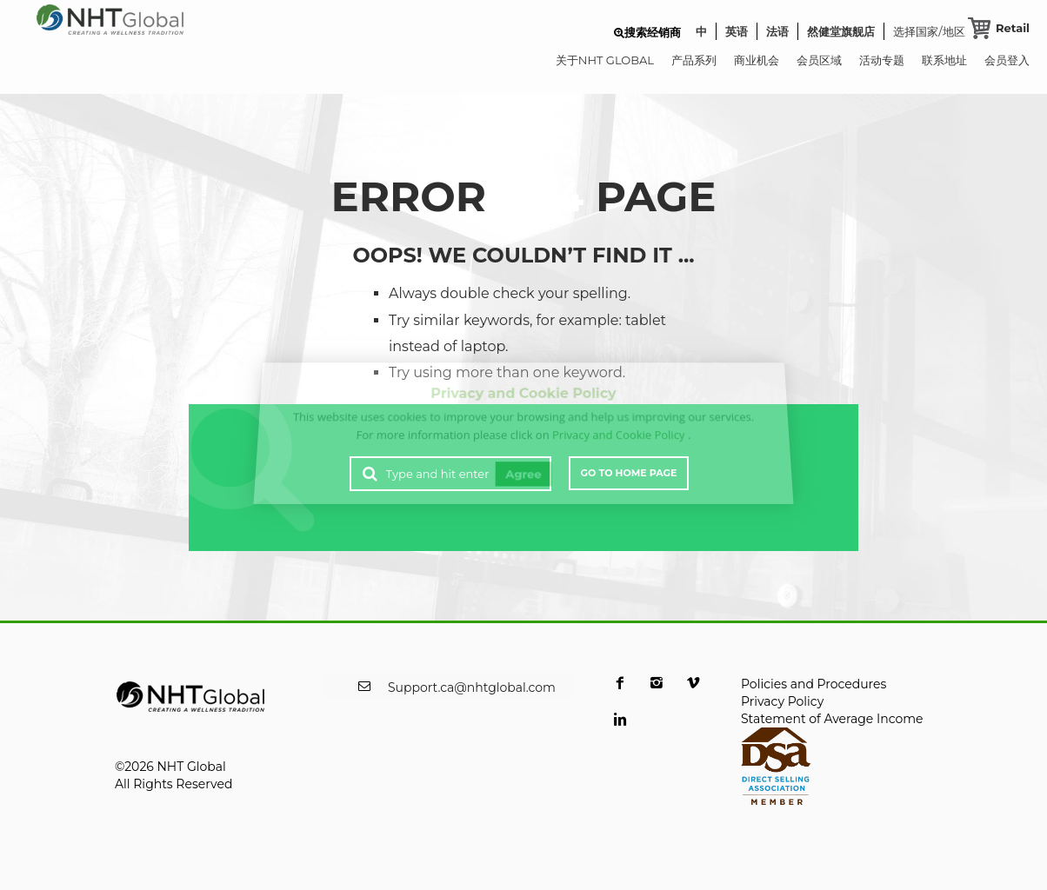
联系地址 (944, 60)
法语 (777, 31)
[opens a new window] (620, 693)
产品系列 (694, 60)
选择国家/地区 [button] (928, 31)
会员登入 (1007, 60)
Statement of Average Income (832, 719)
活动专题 (881, 60)
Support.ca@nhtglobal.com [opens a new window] (472, 687)
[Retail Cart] (999, 28)
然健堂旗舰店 (841, 31)
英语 (736, 31)
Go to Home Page (629, 473)
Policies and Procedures (813, 684)
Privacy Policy (782, 701)
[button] (647, 32)
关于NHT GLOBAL (605, 60)
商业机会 (756, 60)
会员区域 (819, 60)
